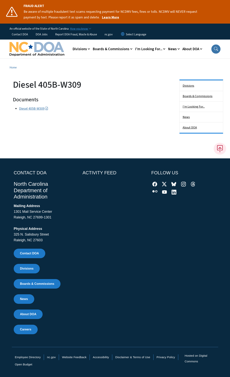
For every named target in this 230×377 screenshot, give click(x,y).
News (186, 117)
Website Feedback (74, 357)
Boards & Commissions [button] (111, 49)
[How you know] (80, 29)
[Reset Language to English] (122, 34)
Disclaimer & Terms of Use (132, 357)
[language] (136, 34)
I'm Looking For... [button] (148, 49)
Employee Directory (28, 357)
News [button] (172, 49)
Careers (25, 329)
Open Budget (23, 364)
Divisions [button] (79, 49)
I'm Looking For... (194, 107)
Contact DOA (20, 34)
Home (13, 67)
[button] (215, 49)
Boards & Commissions (197, 96)
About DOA (190, 127)
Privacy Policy (166, 357)
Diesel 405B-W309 (33, 108)
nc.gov (109, 34)
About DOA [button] (190, 49)
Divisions (188, 86)
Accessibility (101, 357)
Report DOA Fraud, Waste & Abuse (76, 34)
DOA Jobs (42, 34)
